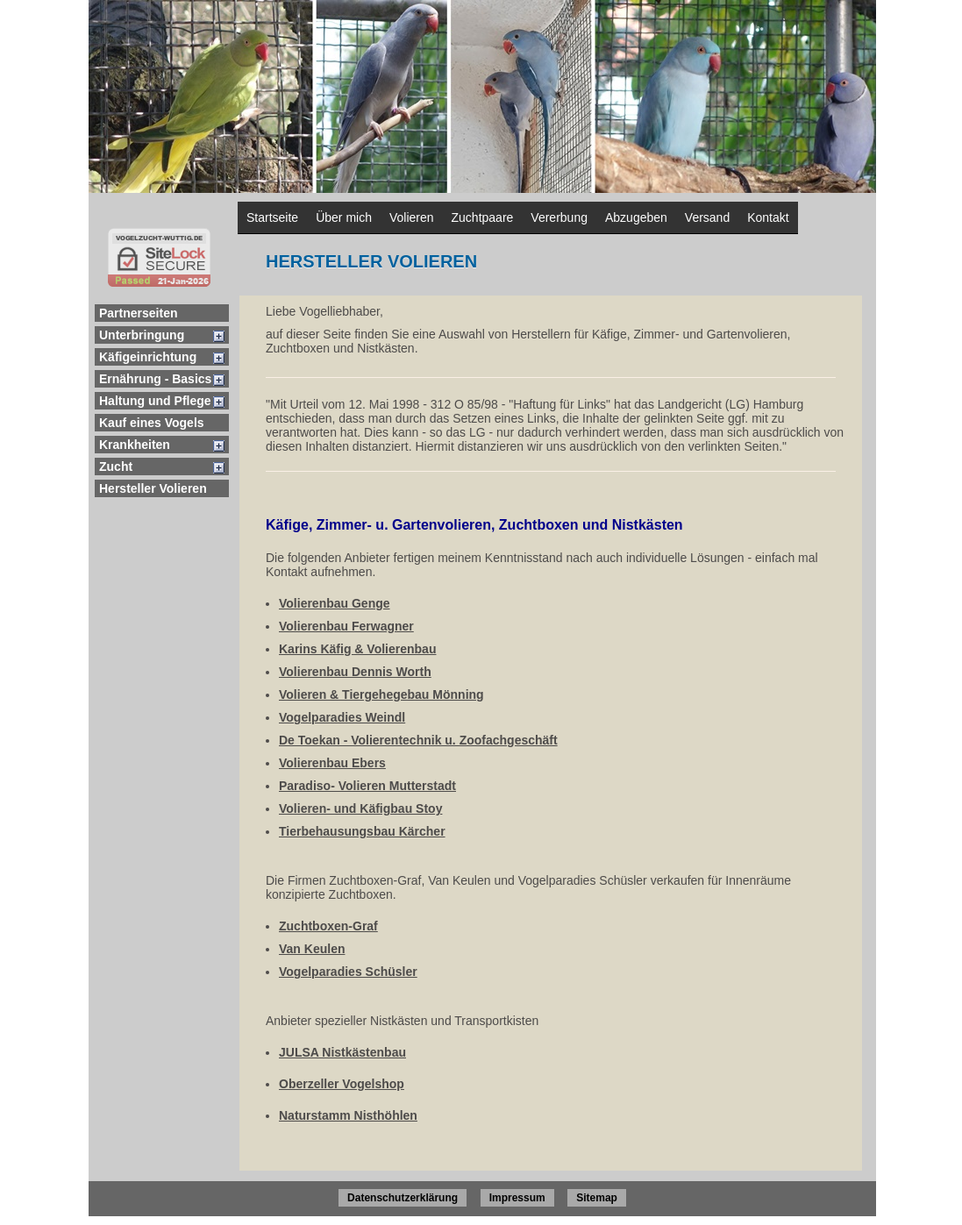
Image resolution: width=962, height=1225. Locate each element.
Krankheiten (134, 445)
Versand (707, 217)
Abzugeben (636, 217)
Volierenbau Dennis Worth (355, 672)
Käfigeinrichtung (147, 357)
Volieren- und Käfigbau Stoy (360, 808)
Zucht (115, 466)
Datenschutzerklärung (402, 1198)
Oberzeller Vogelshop (341, 1084)
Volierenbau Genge (334, 603)
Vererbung (559, 217)
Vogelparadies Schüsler (348, 972)
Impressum (517, 1198)
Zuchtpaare (483, 217)
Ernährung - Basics (155, 379)
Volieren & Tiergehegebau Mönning (381, 694)
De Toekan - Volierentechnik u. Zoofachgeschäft (418, 740)
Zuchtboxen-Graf (328, 926)
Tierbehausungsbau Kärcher (362, 831)
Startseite (272, 217)
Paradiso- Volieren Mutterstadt (367, 786)
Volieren (411, 217)
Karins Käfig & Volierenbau (357, 649)
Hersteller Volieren (153, 488)
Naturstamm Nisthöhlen (348, 1115)
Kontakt (767, 217)
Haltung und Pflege (155, 401)
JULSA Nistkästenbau (342, 1052)
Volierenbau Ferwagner (346, 626)
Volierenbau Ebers (332, 763)
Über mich (344, 217)
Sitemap (596, 1198)
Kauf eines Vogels (151, 423)
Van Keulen (312, 949)
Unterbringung (141, 335)
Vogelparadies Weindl (342, 717)
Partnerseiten (138, 313)
